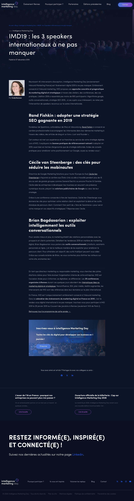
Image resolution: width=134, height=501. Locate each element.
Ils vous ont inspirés (57, 482)
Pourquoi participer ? (54, 4)
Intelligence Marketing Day (27, 25)
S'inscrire (43, 346)
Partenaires (73, 4)
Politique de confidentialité (85, 494)
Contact (125, 5)
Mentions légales (65, 494)
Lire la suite (23, 412)
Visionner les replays (77, 482)
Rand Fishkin (87, 127)
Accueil (11, 25)
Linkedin (77, 454)
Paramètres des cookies (107, 494)
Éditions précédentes (92, 4)
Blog (108, 4)
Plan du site (52, 494)
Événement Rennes (32, 4)
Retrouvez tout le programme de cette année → (50, 312)
